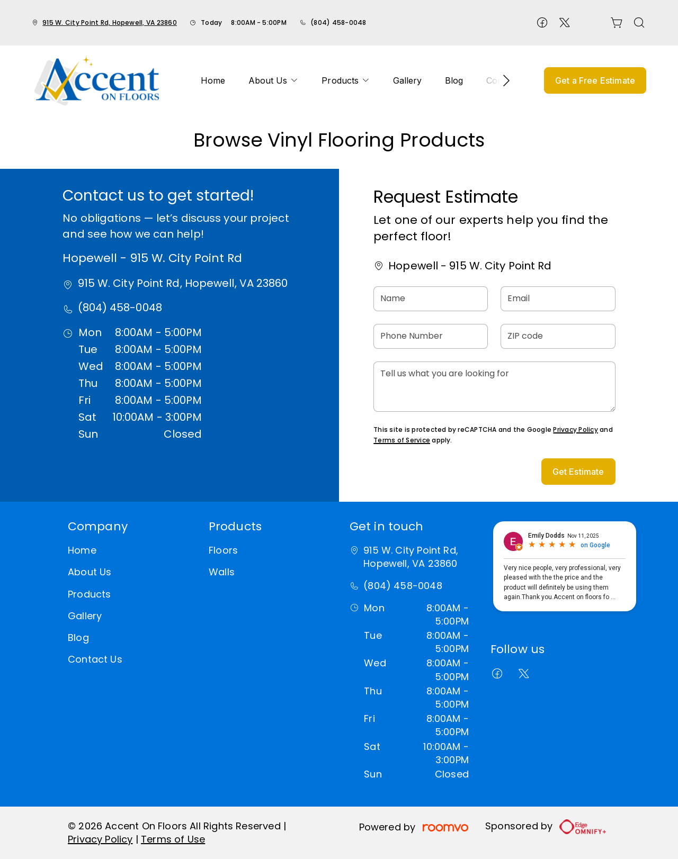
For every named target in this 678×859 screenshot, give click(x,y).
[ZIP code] (558, 336)
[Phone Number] (430, 336)
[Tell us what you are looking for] (494, 386)
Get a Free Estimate (595, 80)
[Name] (430, 298)
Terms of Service (401, 440)
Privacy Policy (575, 429)
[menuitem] (212, 80)
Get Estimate (578, 471)
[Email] (558, 298)
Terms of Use (173, 839)
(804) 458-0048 (338, 22)
